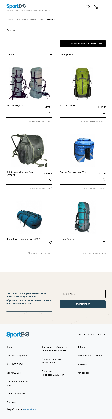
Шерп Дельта (67, 239)
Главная (9, 19)
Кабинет (82, 346)
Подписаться (82, 304)
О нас (9, 346)
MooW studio (29, 409)
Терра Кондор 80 (15, 105)
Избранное (83, 372)
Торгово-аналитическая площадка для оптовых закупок (28, 10)
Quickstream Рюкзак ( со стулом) (19, 173)
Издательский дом (16, 393)
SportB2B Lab (13, 372)
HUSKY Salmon (68, 105)
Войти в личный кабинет (91, 355)
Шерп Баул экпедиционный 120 (23, 239)
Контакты (11, 402)
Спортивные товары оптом (30, 19)
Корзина (82, 364)
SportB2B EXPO (14, 364)
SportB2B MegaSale (16, 355)
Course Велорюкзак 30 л (73, 172)
